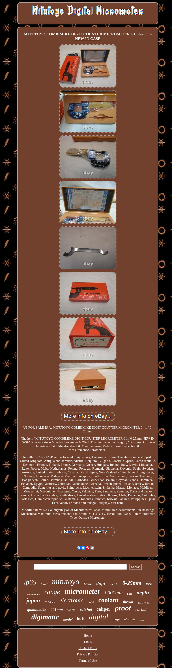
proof (123, 608)
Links (88, 642)
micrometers (33, 594)
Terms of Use (88, 660)
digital (98, 617)
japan (33, 600)
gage (116, 619)
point (91, 602)
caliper (103, 609)
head (44, 584)
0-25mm (132, 583)
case (71, 609)
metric (114, 584)
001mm (57, 609)
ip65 (30, 582)
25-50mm (50, 602)
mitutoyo (65, 581)
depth (143, 592)
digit (100, 583)
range (52, 591)
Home (88, 635)
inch (80, 618)
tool (149, 584)
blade (88, 584)
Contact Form (88, 648)
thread (128, 601)
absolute (129, 619)
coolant (108, 600)
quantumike (36, 610)
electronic (71, 600)
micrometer (82, 591)
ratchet (86, 609)
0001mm (114, 592)
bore (129, 593)
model (68, 619)
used (142, 620)
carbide (141, 609)
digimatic (45, 617)
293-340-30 (143, 602)
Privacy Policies (88, 654)
